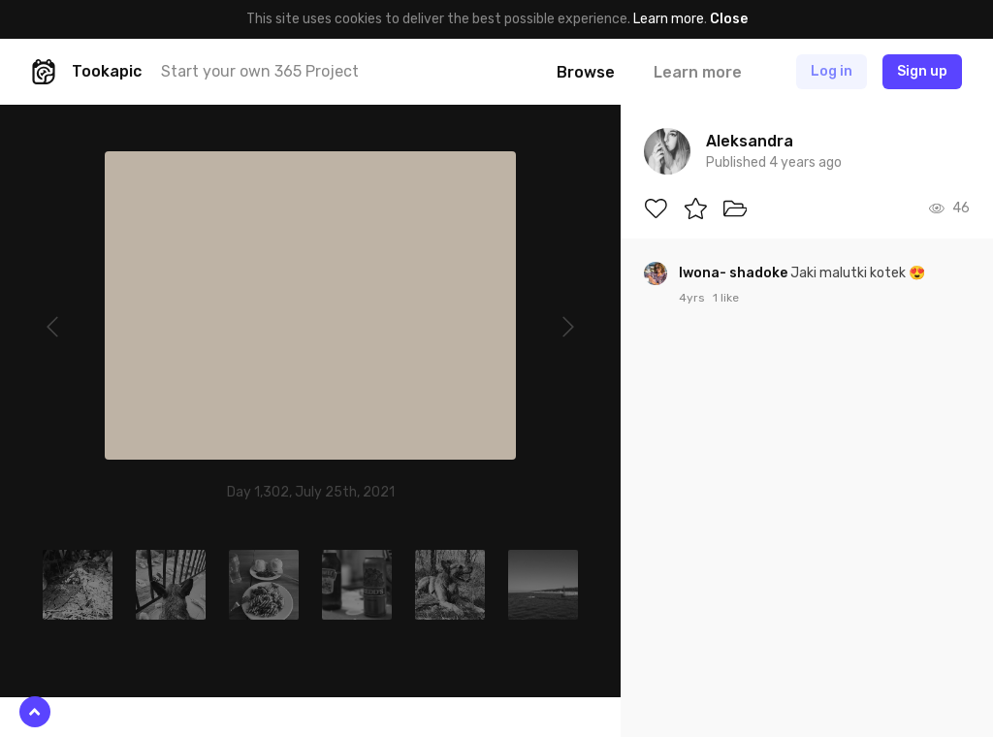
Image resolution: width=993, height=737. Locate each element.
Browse (586, 72)
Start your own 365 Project (260, 71)
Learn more (668, 19)
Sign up (922, 71)
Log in (831, 71)
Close (729, 19)
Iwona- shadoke (734, 273)
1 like (726, 297)
